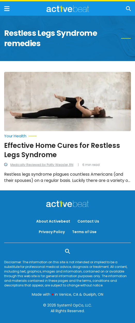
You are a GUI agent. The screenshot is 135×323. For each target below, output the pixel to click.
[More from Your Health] (67, 136)
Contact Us (88, 221)
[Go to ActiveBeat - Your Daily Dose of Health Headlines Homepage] (67, 8)
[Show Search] (128, 8)
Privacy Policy (52, 231)
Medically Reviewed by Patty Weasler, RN (41, 165)
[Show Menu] (7, 8)
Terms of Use (84, 231)
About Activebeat (53, 221)
